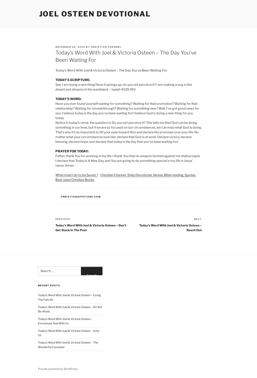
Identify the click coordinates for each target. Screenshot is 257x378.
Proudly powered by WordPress (58, 368)
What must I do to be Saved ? (76, 175)
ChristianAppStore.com (81, 196)
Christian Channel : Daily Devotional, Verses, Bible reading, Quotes (148, 175)
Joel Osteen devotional (95, 14)
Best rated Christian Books (74, 180)
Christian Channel (106, 47)
